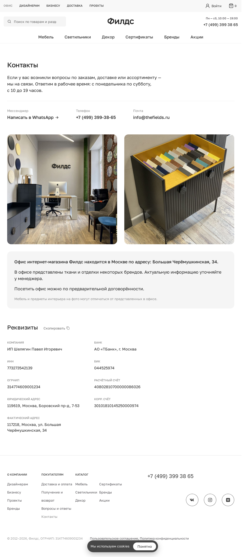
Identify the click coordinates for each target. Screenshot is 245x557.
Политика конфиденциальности (164, 538)
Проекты (96, 5)
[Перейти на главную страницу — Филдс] (121, 21)
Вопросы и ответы (56, 508)
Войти (217, 6)
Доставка (74, 5)
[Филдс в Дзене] (228, 500)
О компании (17, 474)
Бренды (172, 36)
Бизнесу (53, 5)
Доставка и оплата (56, 484)
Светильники (78, 36)
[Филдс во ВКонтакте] (192, 500)
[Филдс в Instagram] (210, 500)
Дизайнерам (29, 5)
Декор (108, 36)
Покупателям (52, 474)
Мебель (46, 36)
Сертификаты (139, 36)
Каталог (81, 474)
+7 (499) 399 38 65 (220, 24)
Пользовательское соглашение (114, 538)
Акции (197, 36)
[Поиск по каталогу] (37, 21)
